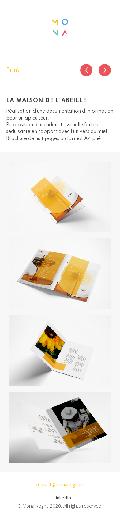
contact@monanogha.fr (60, 484)
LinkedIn (62, 498)
